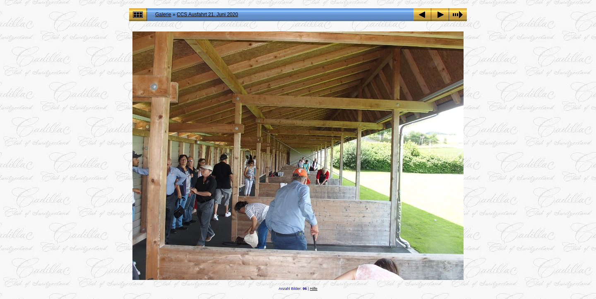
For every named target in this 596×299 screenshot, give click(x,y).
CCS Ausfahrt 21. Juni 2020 (207, 14)
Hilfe (313, 289)
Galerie (163, 14)
